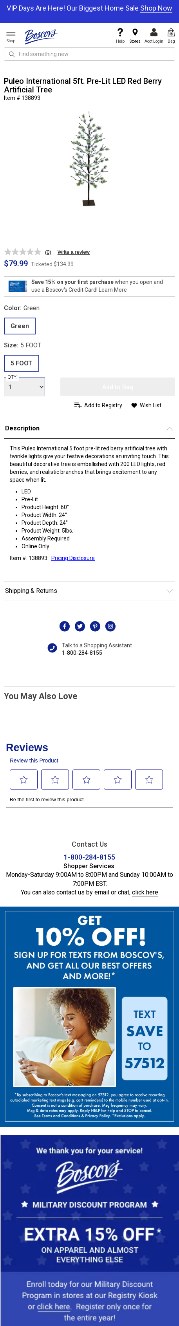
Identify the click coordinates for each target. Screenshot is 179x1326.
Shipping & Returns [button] (31, 590)
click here (145, 892)
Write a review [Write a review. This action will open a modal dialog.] (74, 252)
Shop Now (156, 8)
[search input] (89, 54)
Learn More (113, 290)
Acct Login (154, 35)
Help (120, 35)
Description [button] (22, 428)
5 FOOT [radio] (22, 363)
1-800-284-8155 (82, 653)
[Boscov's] (41, 36)
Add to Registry (103, 405)
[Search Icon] (12, 54)
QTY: (12, 377)
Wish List (150, 405)
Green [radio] (20, 326)
